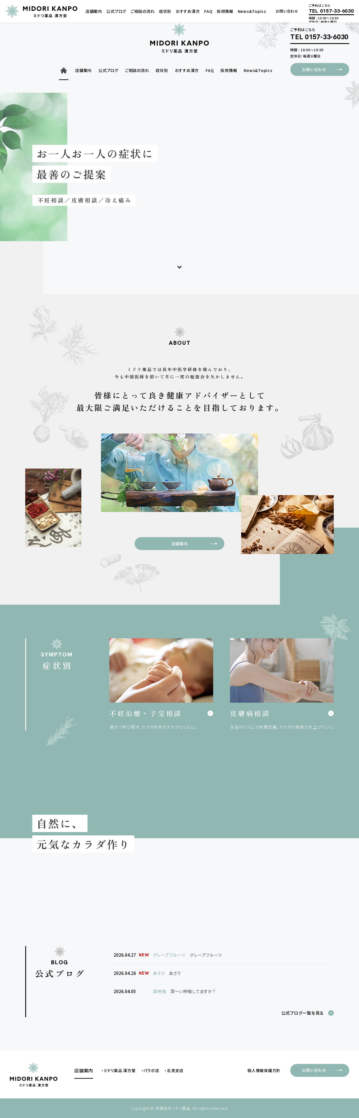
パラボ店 (151, 1070)
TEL (319, 37)
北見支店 (175, 1070)
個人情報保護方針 (263, 1070)
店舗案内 (197, 543)
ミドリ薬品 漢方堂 (120, 1070)
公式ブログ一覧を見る (302, 1013)
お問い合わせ (325, 69)
